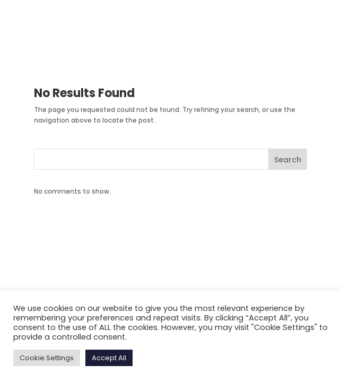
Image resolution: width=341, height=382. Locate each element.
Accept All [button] (109, 358)
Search (287, 159)
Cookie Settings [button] (47, 358)
